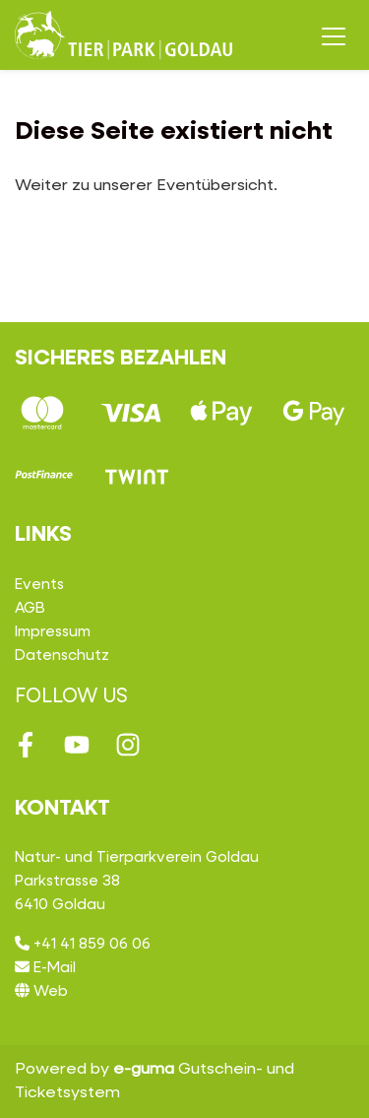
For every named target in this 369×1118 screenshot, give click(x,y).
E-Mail (45, 967)
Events (39, 584)
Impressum (53, 632)
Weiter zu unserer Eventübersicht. (146, 186)
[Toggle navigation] (333, 35)
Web (41, 991)
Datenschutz (62, 655)
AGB (30, 608)
